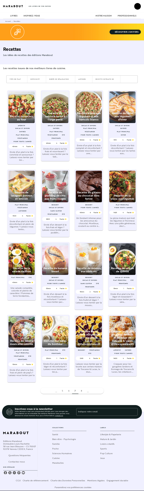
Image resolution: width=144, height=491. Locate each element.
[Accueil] (14, 6)
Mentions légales (96, 480)
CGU (18, 480)
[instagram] (14, 472)
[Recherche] (137, 6)
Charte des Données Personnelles (68, 480)
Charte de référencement (35, 480)
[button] (125, 32)
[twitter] (10, 472)
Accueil (8, 21)
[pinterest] (19, 472)
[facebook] (5, 472)
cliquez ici (59, 415)
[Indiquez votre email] (103, 412)
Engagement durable (117, 480)
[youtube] (23, 472)
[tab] (6, 16)
